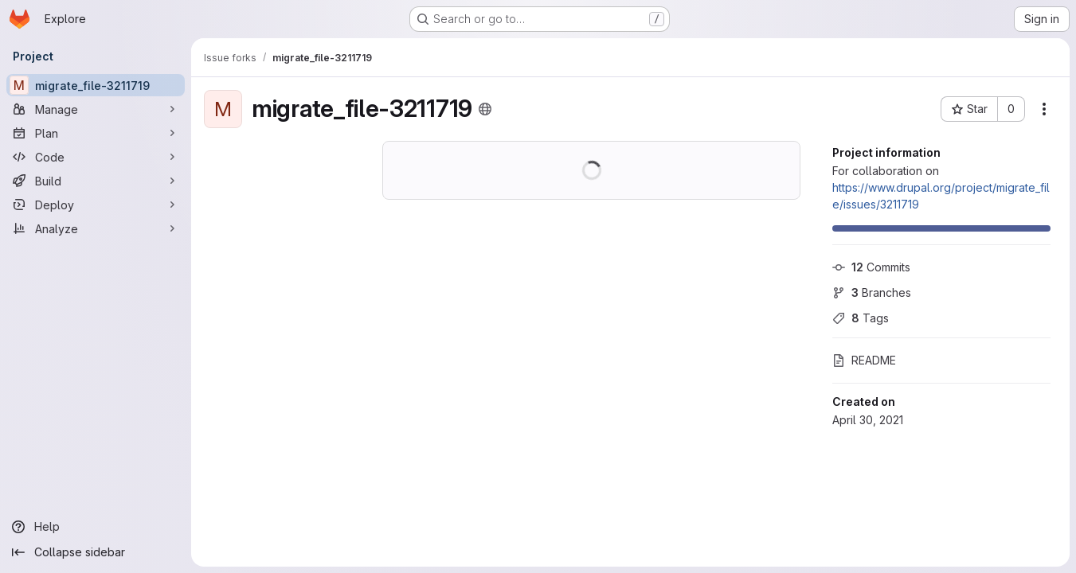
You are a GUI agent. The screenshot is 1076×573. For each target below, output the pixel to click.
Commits (871, 267)
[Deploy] (95, 204)
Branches (871, 292)
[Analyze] (95, 228)
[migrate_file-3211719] (95, 85)
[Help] (95, 527)
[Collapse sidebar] (95, 552)
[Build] (95, 181)
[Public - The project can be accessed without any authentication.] (485, 109)
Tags (860, 318)
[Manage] (95, 109)
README (864, 360)
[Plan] (95, 133)
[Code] (95, 157)
